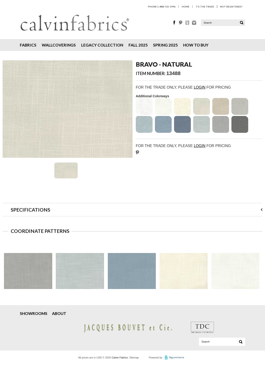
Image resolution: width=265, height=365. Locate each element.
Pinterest (181, 23)
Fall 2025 (138, 45)
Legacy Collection (102, 45)
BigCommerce (176, 357)
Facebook (174, 23)
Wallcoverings (59, 45)
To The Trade (205, 6)
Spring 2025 (165, 45)
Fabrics (28, 45)
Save (138, 152)
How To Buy (196, 45)
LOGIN (200, 87)
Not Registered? (231, 6)
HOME (185, 6)
